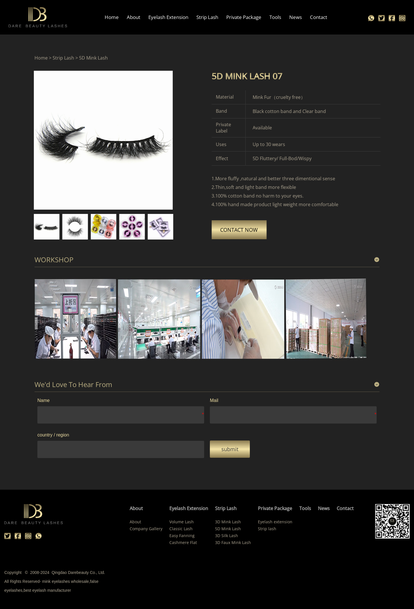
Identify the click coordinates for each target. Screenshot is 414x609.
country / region (53, 434)
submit (229, 449)
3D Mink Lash (228, 521)
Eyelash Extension (169, 17)
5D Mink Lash (228, 528)
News (296, 17)
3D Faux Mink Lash (233, 542)
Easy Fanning (182, 535)
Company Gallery (146, 528)
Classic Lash (181, 528)
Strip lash (267, 528)
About (134, 17)
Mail (214, 400)
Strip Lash (207, 17)
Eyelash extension (275, 521)
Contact (318, 17)
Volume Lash (181, 521)
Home (112, 17)
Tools (275, 17)
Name (43, 400)
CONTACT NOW (260, 229)
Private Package (244, 17)
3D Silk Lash (226, 535)
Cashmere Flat (183, 542)
